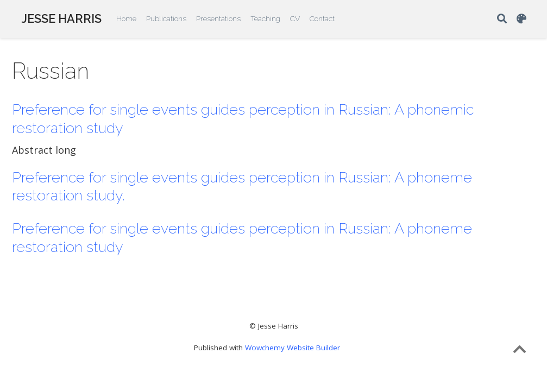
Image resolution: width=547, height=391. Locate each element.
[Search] (502, 19)
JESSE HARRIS (61, 19)
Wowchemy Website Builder (292, 347)
